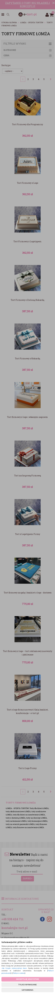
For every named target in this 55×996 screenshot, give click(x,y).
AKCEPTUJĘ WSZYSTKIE (27, 979)
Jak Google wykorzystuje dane (14, 968)
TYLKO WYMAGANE (27, 985)
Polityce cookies (19, 973)
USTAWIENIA (27, 990)
